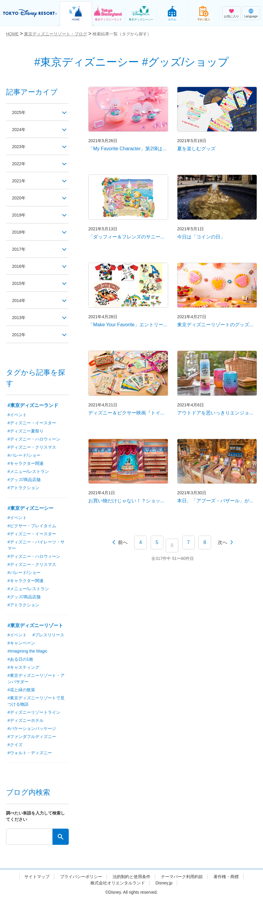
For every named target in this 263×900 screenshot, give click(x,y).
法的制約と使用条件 (131, 876)
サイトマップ (37, 876)
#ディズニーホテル (26, 720)
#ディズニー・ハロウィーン (34, 439)
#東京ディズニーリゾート (35, 625)
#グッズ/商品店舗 (24, 479)
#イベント (17, 414)
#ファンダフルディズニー (32, 736)
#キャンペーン (21, 643)
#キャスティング (23, 667)
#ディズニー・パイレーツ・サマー (36, 545)
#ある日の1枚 (20, 659)
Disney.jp (164, 883)
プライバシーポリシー (81, 876)
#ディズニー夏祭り (26, 431)
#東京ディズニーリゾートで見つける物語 (36, 701)
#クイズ (15, 744)
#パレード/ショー (24, 455)
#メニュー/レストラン (28, 471)
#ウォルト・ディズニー (30, 752)
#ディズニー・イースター (32, 422)
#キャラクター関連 (26, 463)
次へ (222, 542)
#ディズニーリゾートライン (34, 712)
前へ (123, 542)
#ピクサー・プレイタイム (32, 525)
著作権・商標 (226, 876)
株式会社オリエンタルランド (117, 883)
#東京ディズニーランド (33, 405)
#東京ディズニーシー (30, 508)
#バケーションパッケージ (32, 728)
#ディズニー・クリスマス (32, 447)
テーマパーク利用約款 (182, 876)
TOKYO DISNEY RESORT (30, 13)
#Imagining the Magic (27, 651)
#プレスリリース (48, 634)
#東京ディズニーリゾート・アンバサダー (36, 678)
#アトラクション (23, 487)
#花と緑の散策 (21, 689)
